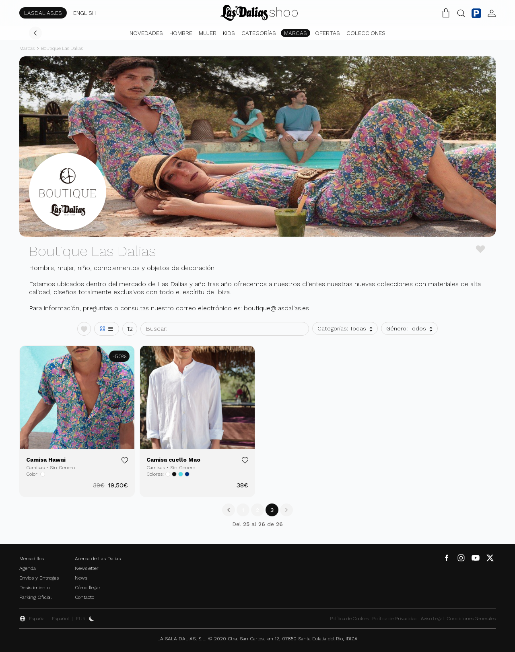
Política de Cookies (349, 618)
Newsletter (87, 568)
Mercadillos (31, 558)
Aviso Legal (432, 618)
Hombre (180, 33)
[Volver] (35, 33)
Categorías (258, 33)
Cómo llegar (88, 587)
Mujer (207, 33)
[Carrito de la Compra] (446, 13)
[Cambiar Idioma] (259, 13)
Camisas (35, 467)
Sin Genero (62, 467)
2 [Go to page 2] (257, 510)
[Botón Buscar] (461, 13)
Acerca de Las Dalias (98, 558)
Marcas (295, 33)
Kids (229, 33)
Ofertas (327, 33)
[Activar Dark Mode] (92, 618)
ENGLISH (84, 13)
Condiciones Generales (471, 618)
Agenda (27, 568)
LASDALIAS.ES (43, 13)
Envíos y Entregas (39, 578)
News (81, 578)
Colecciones (365, 33)
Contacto (84, 597)
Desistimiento (34, 587)
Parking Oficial (35, 597)
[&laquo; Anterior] (228, 509)
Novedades (146, 33)
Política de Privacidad (395, 618)
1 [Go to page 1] (243, 510)
